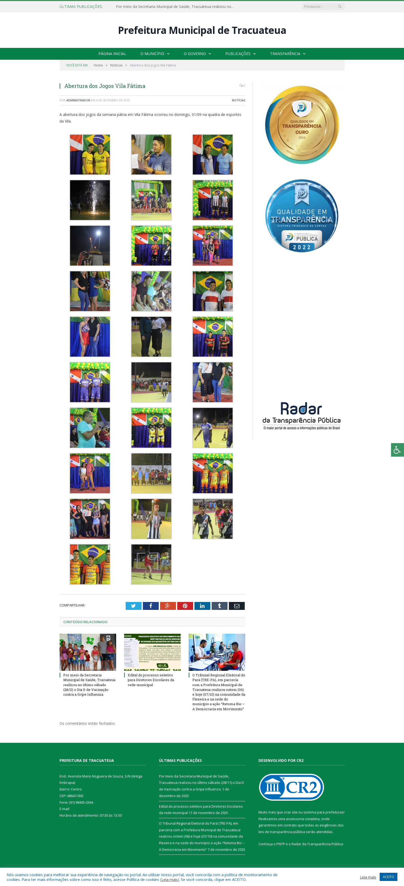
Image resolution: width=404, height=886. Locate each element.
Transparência (285, 53)
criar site (291, 812)
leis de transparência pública (281, 831)
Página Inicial (112, 53)
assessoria (295, 818)
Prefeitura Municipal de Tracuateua (202, 30)
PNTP (280, 844)
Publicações (238, 53)
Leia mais (169, 879)
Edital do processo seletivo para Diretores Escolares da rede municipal (151, 680)
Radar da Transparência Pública (317, 844)
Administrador (78, 100)
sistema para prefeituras (323, 812)
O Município (152, 53)
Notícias (238, 100)
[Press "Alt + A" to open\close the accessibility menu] (397, 450)
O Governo (195, 53)
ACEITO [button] (388, 876)
